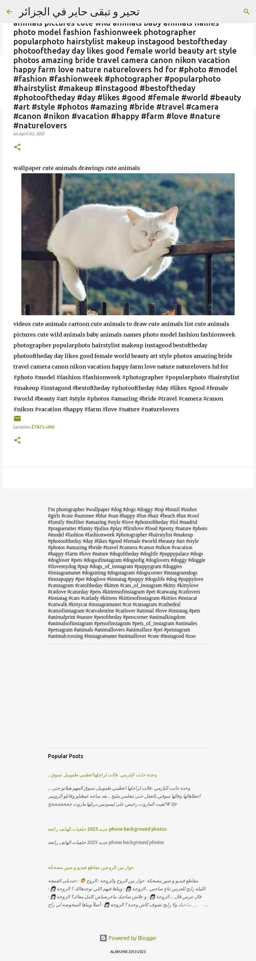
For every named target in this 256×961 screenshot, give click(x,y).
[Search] (247, 12)
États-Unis (43, 427)
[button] (17, 147)
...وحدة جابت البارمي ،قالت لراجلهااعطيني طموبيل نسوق (102, 774)
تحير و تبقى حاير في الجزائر (79, 11)
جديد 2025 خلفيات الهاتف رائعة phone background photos (107, 829)
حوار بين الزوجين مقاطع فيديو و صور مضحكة (91, 867)
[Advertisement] (128, 696)
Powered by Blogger (128, 938)
